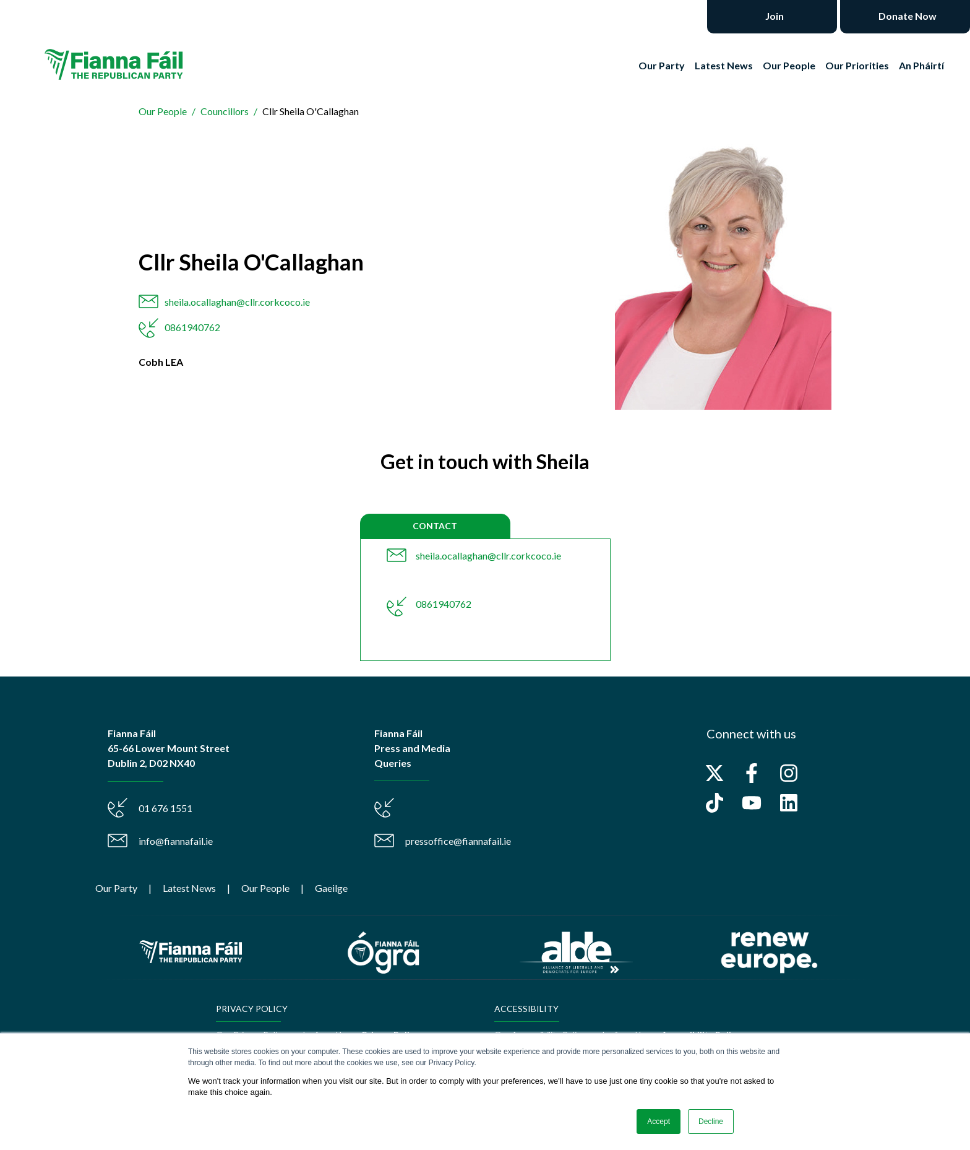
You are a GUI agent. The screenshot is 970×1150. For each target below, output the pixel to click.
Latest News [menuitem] (189, 888)
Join (773, 16)
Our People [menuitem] (265, 888)
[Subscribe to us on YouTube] (751, 803)
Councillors (224, 111)
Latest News (724, 65)
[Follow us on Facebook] (751, 773)
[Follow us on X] (714, 773)
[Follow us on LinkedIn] (789, 803)
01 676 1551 (165, 808)
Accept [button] (658, 1121)
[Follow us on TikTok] (714, 803)
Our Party (661, 65)
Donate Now (907, 16)
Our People (789, 65)
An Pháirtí (921, 65)
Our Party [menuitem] (116, 888)
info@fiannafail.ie (176, 841)
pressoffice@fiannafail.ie (458, 841)
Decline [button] (710, 1121)
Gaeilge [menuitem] (331, 888)
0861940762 (192, 327)
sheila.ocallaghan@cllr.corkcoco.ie (237, 302)
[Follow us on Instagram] (789, 773)
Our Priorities (857, 65)
